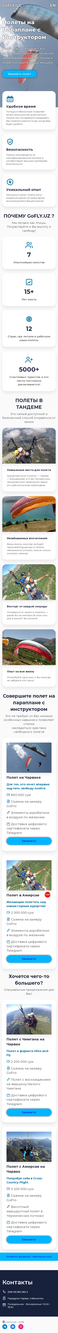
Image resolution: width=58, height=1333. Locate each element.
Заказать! (29, 841)
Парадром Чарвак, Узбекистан (25, 1298)
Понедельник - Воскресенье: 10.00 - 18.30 (29, 1306)
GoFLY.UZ (11, 5)
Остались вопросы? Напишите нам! (29, 1256)
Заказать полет (19, 73)
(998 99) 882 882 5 (18, 1292)
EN (53, 5)
